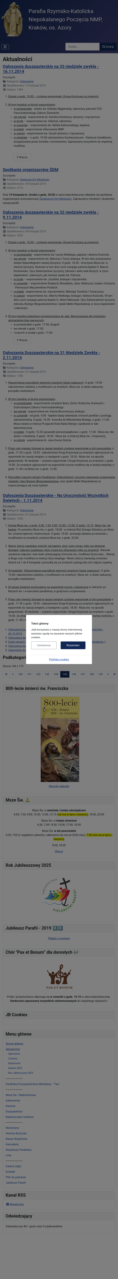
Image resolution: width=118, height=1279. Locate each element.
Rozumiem (72, 645)
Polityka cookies (59, 659)
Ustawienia (44, 645)
